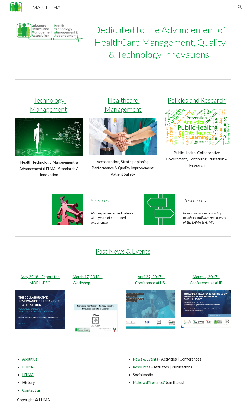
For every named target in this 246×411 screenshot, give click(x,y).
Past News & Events (123, 251)
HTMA (28, 375)
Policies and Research (197, 100)
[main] (160, 42)
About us (29, 359)
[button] (240, 7)
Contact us (31, 390)
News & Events (145, 359)
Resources (141, 367)
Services (100, 200)
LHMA (27, 367)
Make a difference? (149, 382)
